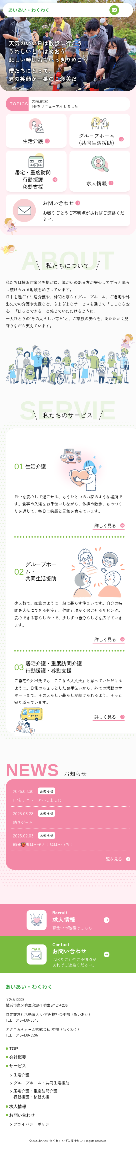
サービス (17, 1065)
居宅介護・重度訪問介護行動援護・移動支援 (35, 1094)
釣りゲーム (23, 822)
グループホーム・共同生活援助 (41, 1083)
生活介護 (21, 1075)
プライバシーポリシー (33, 1124)
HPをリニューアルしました (55, 106)
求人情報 (17, 1106)
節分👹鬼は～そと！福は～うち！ (43, 844)
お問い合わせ (22, 1115)
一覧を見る (116, 859)
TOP (13, 1048)
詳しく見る (110, 525)
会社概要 (17, 1057)
